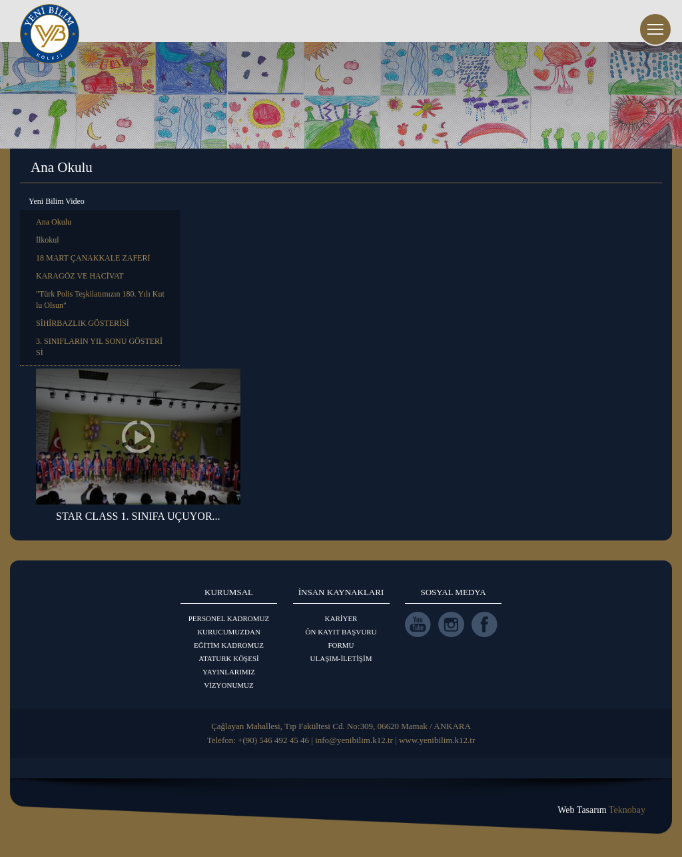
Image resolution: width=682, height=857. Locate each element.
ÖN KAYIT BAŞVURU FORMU (341, 638)
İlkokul (47, 240)
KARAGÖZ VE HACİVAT (80, 276)
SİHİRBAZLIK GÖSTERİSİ (82, 323)
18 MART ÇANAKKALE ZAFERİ (93, 258)
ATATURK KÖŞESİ (228, 658)
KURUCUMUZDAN (228, 632)
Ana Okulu (53, 222)
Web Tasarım (601, 810)
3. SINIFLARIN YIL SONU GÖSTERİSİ (99, 347)
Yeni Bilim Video (57, 201)
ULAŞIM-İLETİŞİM (341, 658)
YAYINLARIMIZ (228, 672)
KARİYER (341, 618)
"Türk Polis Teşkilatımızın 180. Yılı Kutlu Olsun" (100, 299)
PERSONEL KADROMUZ (229, 618)
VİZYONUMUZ (229, 685)
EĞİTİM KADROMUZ (229, 645)
